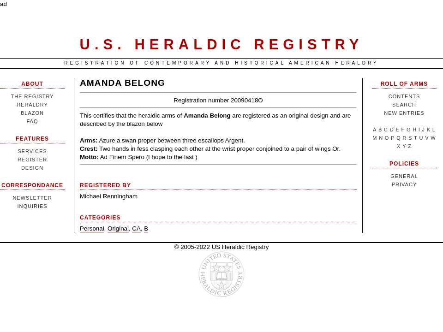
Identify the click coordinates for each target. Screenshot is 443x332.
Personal (92, 228)
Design (32, 168)
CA (136, 228)
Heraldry (32, 104)
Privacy (404, 184)
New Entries (404, 113)
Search (404, 104)
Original (118, 228)
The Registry (32, 96)
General (404, 176)
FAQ (32, 121)
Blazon (32, 113)
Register (32, 159)
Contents (404, 96)
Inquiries (32, 206)
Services (32, 151)
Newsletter (32, 198)
